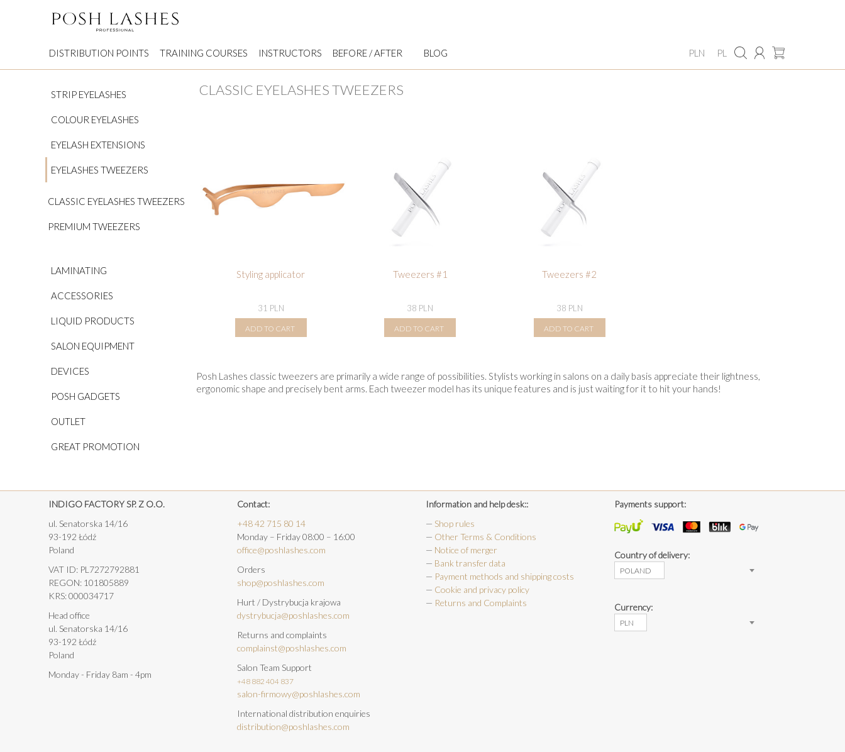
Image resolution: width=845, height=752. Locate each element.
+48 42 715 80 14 (271, 523)
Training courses (204, 52)
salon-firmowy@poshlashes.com (298, 693)
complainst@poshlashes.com (291, 648)
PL (722, 52)
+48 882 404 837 (265, 681)
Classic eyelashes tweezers (116, 201)
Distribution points (99, 52)
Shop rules (454, 523)
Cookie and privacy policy (481, 589)
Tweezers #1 (420, 274)
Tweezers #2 (569, 274)
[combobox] (639, 570)
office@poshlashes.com (281, 550)
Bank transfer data (469, 563)
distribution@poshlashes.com (293, 726)
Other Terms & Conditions (485, 536)
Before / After (367, 52)
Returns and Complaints (480, 602)
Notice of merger (465, 550)
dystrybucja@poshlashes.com (293, 615)
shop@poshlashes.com (280, 582)
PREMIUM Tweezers (94, 226)
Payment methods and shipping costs (504, 576)
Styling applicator (270, 274)
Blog (436, 52)
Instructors (290, 52)
